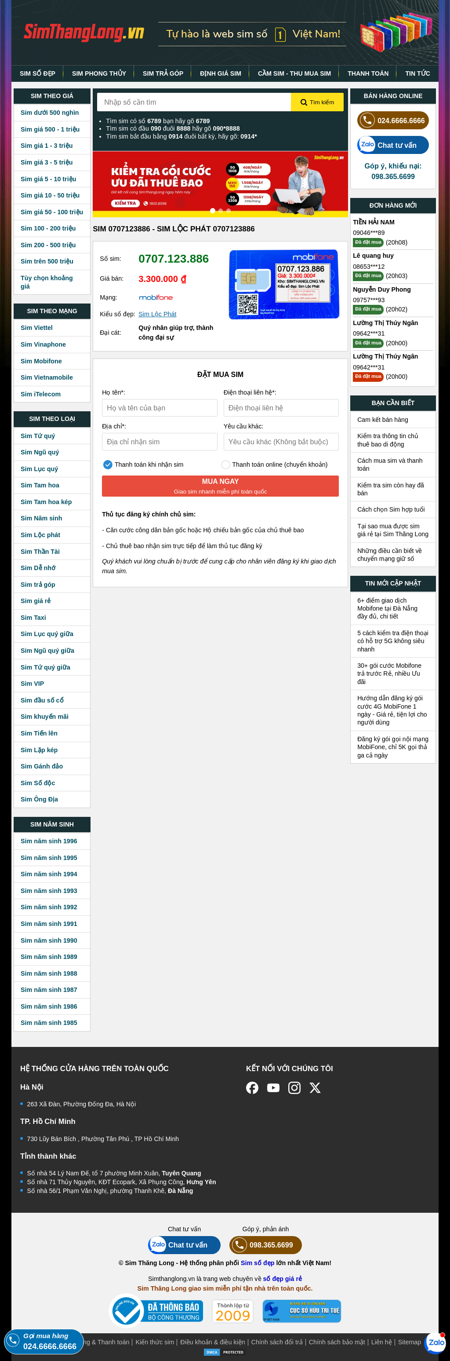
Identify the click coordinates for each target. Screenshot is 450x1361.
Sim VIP (32, 683)
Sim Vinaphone (43, 344)
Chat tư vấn (387, 145)
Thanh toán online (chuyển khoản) (274, 464)
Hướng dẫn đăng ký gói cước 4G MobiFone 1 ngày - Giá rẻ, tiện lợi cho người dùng (392, 710)
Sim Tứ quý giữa (45, 667)
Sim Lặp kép (39, 750)
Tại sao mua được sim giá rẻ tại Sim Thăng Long (392, 530)
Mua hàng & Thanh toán (95, 1342)
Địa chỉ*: (114, 426)
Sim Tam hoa (40, 485)
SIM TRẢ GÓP (163, 73)
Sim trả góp (38, 584)
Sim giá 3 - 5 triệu (47, 162)
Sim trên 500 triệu (47, 261)
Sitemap (409, 1342)
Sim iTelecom (41, 394)
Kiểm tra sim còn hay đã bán (390, 489)
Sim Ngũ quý (40, 452)
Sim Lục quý (39, 468)
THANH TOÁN (368, 73)
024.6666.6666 (391, 120)
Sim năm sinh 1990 (49, 940)
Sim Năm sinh (41, 518)
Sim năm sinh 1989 (49, 956)
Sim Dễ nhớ (38, 567)
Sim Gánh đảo (42, 766)
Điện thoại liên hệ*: (250, 392)
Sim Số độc (38, 783)
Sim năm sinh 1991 (49, 923)
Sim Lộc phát (40, 534)
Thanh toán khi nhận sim (143, 464)
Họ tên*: (113, 392)
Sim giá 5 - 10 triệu (48, 179)
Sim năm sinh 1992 (49, 907)
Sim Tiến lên (39, 733)
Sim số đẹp (258, 1262)
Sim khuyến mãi (45, 716)
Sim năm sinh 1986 (49, 1006)
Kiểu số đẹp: (117, 314)
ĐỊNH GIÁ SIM (220, 73)
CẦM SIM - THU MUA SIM (294, 73)
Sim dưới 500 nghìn (50, 112)
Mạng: (108, 297)
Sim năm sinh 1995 (49, 857)
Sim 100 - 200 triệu (48, 228)
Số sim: (110, 258)
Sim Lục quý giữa (47, 633)
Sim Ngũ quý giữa (47, 650)
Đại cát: (110, 332)
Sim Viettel (37, 327)
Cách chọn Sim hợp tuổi (391, 509)
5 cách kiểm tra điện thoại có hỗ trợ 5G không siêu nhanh (392, 641)
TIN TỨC (417, 73)
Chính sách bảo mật (337, 1342)
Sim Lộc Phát (157, 314)
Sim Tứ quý (38, 435)
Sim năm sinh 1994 (49, 874)
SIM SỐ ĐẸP (37, 73)
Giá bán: (111, 278)
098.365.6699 (261, 1245)
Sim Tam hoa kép (46, 501)
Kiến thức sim (154, 1342)
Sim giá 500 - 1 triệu (50, 129)
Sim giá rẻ (36, 600)
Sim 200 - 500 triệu (48, 245)
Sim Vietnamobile (47, 377)
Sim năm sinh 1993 (49, 890)
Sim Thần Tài (40, 551)
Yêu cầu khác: (244, 426)
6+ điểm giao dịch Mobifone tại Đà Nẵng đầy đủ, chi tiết (387, 608)
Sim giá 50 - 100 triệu (52, 212)
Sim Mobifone (41, 361)
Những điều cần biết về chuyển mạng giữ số (389, 554)
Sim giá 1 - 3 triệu (47, 145)
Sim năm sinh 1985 (49, 1022)
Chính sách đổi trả (277, 1342)
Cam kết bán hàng (382, 419)
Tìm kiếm (317, 102)
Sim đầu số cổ (42, 700)
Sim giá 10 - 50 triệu (50, 195)
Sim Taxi (33, 617)
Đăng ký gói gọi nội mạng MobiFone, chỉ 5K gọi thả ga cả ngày (392, 747)
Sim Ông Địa (39, 799)
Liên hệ (381, 1342)
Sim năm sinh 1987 (49, 989)
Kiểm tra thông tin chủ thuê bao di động (387, 439)
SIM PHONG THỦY (99, 73)
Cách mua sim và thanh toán (390, 464)
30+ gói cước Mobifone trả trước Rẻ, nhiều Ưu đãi (389, 673)
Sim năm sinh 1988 (49, 973)
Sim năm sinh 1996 (49, 841)
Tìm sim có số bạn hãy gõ (158, 120)
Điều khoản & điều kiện (212, 1342)
